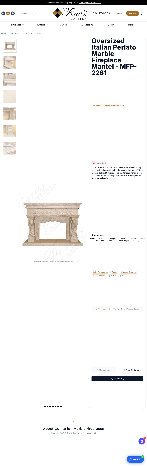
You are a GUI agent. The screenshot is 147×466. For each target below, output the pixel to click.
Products (15, 33)
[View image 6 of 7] (9, 131)
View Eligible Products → (90, 2)
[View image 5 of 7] (9, 113)
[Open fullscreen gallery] (53, 223)
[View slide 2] (47, 407)
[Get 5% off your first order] (141, 440)
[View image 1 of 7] (9, 45)
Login (119, 13)
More (132, 25)
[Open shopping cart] (142, 13)
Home (4, 33)
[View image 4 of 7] (9, 96)
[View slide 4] (53, 407)
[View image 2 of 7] (9, 62)
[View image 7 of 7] (9, 148)
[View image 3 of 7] (9, 79)
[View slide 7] (61, 407)
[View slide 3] (50, 407)
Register (133, 13)
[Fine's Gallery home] (70, 13)
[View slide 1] (45, 407)
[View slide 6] (58, 407)
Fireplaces (28, 33)
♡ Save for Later (131, 370)
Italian (39, 33)
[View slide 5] (55, 407)
